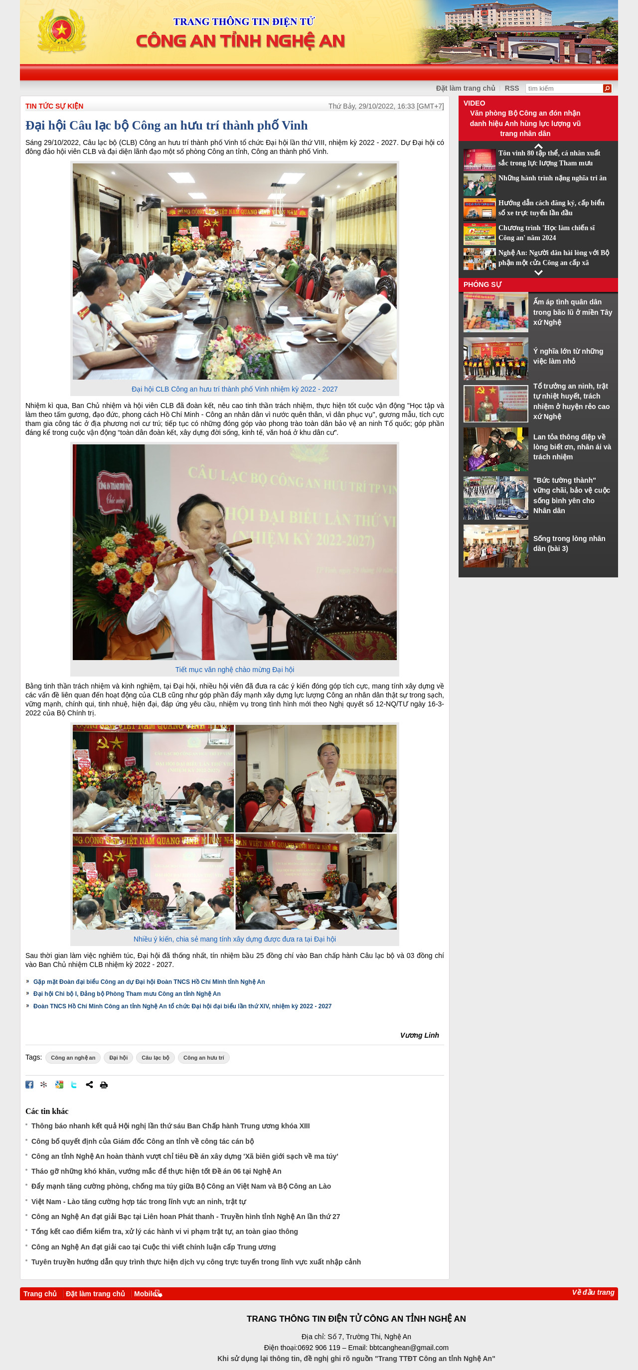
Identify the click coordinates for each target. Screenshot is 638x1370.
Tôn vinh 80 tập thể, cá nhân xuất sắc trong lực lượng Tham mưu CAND (549, 163)
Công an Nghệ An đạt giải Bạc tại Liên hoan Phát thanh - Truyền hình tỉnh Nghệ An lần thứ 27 (185, 1217)
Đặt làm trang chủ (95, 1294)
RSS (512, 88)
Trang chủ (40, 1294)
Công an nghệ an (73, 1058)
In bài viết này (104, 1085)
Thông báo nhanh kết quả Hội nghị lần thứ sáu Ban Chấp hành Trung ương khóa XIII (170, 1126)
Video (474, 103)
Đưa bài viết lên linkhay (44, 1085)
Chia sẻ (89, 1085)
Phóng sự (482, 284)
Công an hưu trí (203, 1058)
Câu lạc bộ (155, 1058)
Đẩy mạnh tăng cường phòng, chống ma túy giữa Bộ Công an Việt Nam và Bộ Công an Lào (181, 1186)
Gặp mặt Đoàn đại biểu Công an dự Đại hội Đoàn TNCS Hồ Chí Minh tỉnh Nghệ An (149, 981)
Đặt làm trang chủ (465, 88)
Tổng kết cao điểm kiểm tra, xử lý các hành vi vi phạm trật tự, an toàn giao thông (164, 1231)
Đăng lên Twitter (74, 1085)
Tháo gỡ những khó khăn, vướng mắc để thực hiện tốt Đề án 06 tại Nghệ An (156, 1171)
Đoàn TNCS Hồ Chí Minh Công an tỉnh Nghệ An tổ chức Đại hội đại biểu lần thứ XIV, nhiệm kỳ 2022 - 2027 (182, 1006)
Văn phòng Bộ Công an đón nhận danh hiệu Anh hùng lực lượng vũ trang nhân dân (525, 123)
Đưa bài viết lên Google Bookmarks (59, 1085)
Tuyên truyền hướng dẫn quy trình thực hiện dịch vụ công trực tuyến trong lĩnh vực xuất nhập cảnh (196, 1262)
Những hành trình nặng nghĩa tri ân (552, 178)
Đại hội (118, 1058)
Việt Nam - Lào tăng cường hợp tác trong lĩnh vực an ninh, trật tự (138, 1202)
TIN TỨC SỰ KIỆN (54, 106)
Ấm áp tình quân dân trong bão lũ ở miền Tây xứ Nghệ (573, 312)
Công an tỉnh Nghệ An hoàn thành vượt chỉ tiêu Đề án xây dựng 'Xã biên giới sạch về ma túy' (184, 1156)
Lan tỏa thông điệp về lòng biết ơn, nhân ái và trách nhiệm (572, 447)
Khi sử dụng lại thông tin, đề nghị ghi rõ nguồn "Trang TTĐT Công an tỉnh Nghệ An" (356, 1359)
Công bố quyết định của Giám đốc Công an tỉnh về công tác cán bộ (142, 1141)
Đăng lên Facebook (29, 1085)
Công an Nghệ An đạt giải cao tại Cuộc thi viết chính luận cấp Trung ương (153, 1247)
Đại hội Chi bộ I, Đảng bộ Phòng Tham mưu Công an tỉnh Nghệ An (127, 993)
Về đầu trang (593, 1292)
